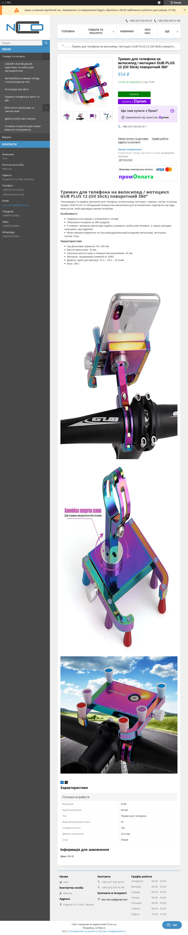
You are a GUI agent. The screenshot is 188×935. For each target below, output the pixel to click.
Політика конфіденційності (112, 931)
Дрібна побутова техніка (20, 118)
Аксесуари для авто (17, 89)
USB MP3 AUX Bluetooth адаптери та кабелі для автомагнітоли (19, 67)
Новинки (127, 31)
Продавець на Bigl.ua (94, 928)
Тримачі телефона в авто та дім (22, 98)
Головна (68, 31)
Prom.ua (112, 924)
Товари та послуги (13, 56)
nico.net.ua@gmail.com (15, 205)
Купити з (134, 101)
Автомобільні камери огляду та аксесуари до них (22, 79)
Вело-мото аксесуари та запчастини (19, 109)
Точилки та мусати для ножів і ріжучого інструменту (23, 127)
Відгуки (6, 137)
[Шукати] (46, 43)
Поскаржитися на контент (82, 931)
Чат (172, 925)
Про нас (147, 31)
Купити (134, 94)
